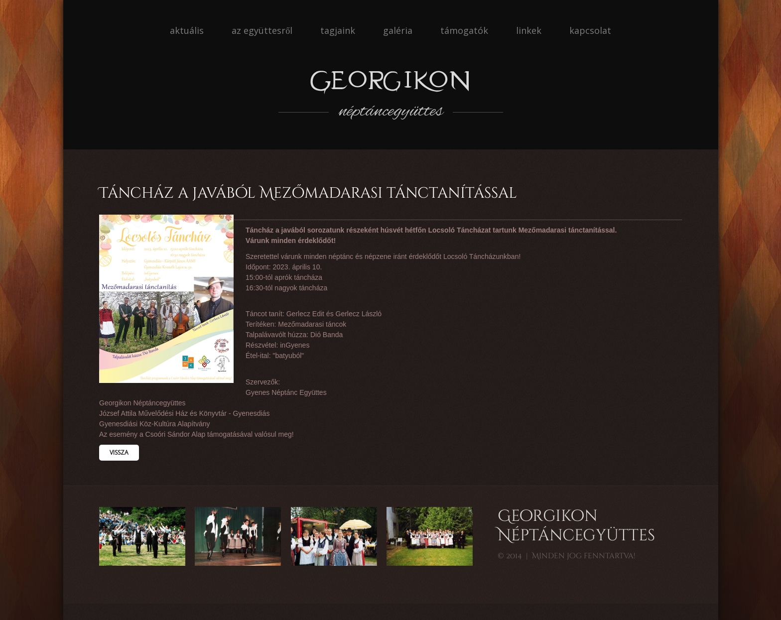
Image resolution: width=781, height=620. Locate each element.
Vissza (119, 452)
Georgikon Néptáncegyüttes (576, 526)
